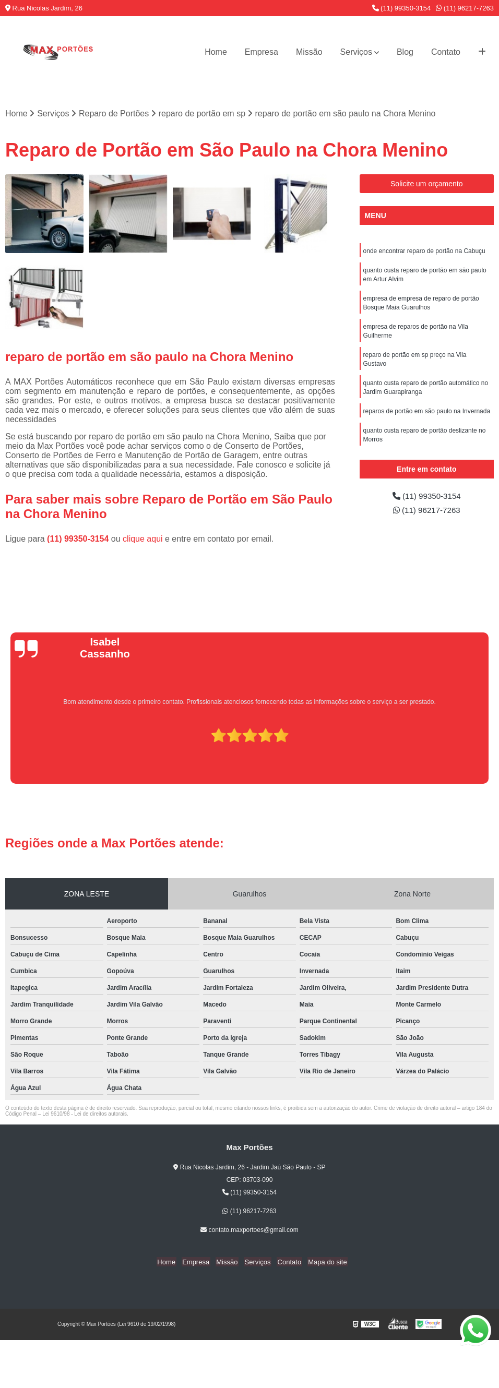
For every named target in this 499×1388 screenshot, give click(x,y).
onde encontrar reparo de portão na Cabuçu (424, 251)
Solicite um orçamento (426, 184)
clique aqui (143, 539)
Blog (405, 51)
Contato (445, 51)
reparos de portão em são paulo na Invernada (427, 417)
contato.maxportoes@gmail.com (249, 1230)
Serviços (356, 51)
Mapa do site (323, 1262)
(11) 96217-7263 (465, 8)
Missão (309, 51)
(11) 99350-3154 (401, 8)
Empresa (261, 51)
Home (216, 51)
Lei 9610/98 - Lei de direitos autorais (84, 1114)
